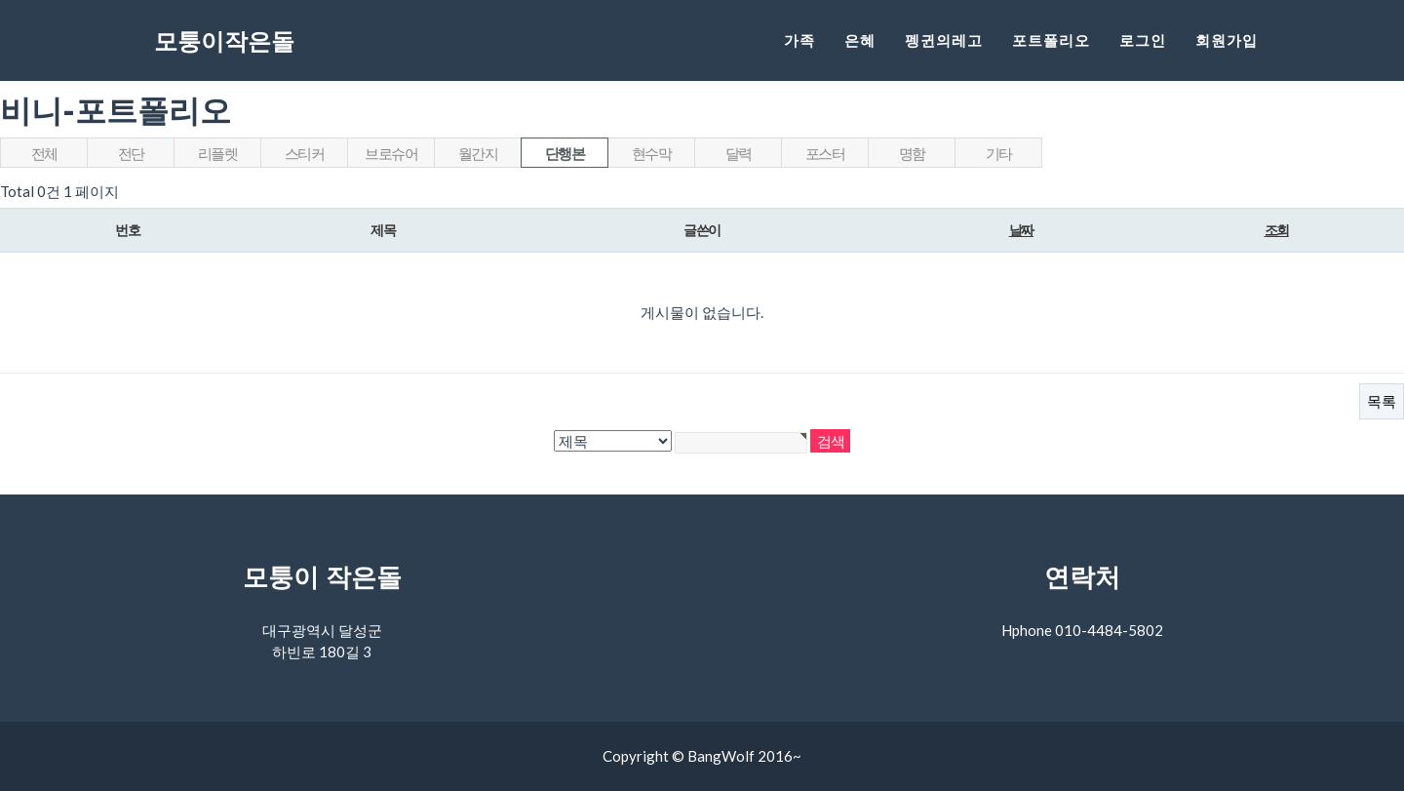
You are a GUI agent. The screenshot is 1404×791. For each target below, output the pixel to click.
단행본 (565, 153)
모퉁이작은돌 (234, 58)
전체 (44, 153)
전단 (131, 153)
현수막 (652, 153)
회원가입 (1226, 54)
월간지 (478, 153)
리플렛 (218, 153)
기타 (999, 153)
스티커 (305, 153)
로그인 (1142, 54)
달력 (738, 153)
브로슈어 (391, 153)
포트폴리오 (1051, 54)
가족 (799, 54)
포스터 (825, 153)
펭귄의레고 (944, 54)
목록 (1381, 401)
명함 (912, 153)
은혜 (860, 54)
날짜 (1021, 229)
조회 (1277, 229)
